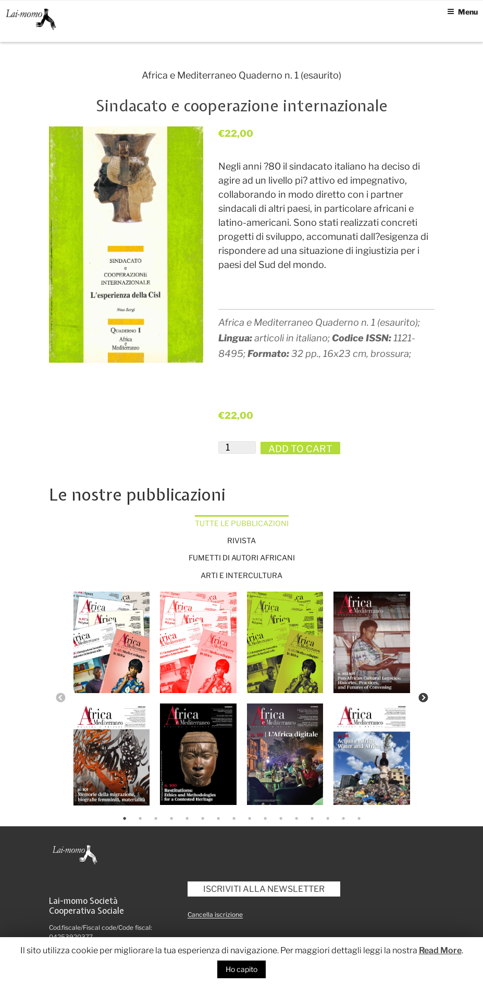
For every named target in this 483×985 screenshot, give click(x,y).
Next (423, 698)
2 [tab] (140, 818)
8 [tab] (234, 818)
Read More (440, 950)
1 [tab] (124, 818)
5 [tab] (187, 818)
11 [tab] (281, 818)
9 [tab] (249, 818)
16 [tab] (359, 818)
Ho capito (241, 969)
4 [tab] (171, 818)
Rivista (241, 540)
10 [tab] (265, 818)
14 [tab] (328, 818)
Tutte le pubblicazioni (242, 523)
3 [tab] (156, 818)
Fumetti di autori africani (242, 557)
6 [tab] (202, 818)
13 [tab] (312, 818)
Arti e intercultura (241, 575)
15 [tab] (343, 818)
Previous (60, 698)
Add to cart (300, 448)
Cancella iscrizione (215, 914)
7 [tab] (218, 818)
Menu (462, 11)
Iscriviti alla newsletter (264, 889)
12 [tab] (296, 818)
